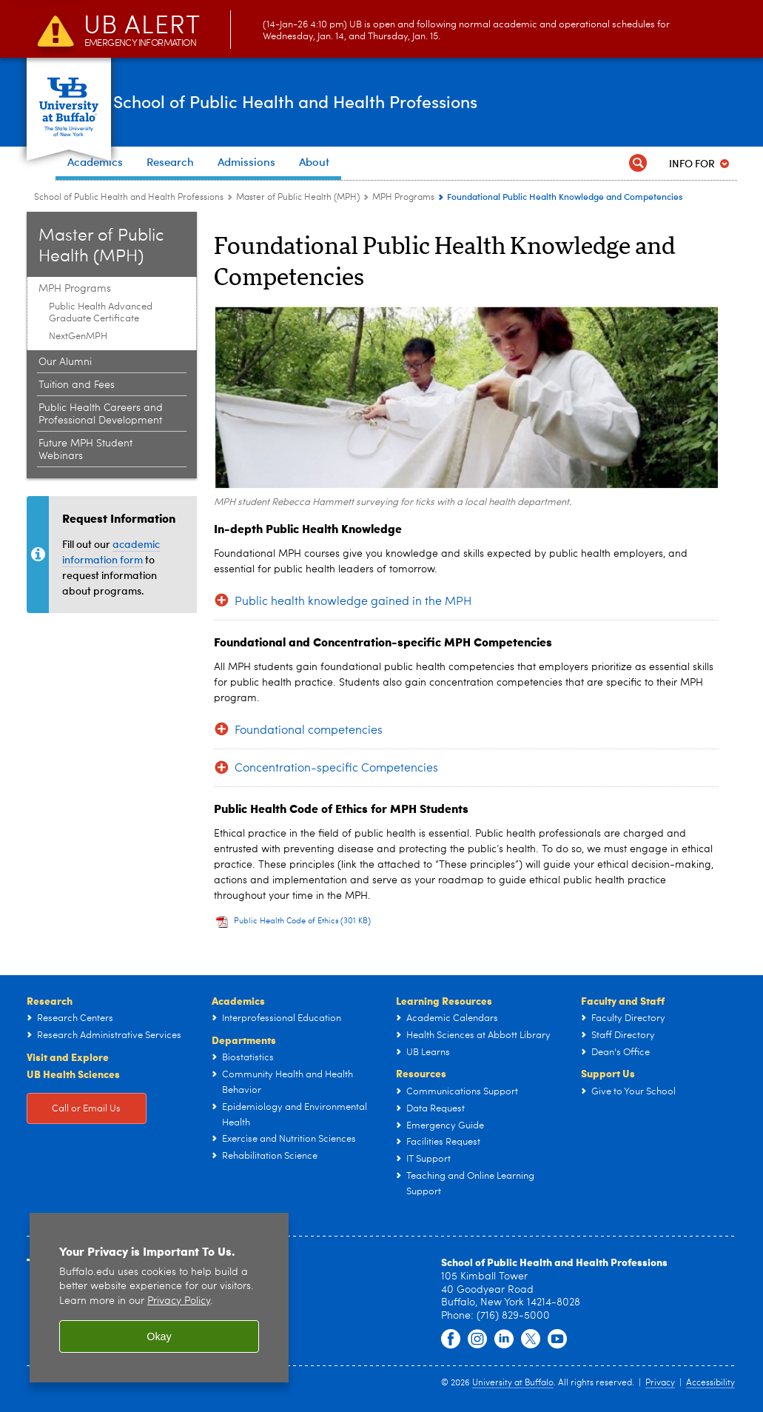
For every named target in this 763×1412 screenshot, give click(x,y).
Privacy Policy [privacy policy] (178, 1301)
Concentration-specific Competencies (336, 768)
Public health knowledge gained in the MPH (353, 602)
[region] (159, 1297)
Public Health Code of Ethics (303, 921)
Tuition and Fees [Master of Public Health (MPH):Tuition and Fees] (76, 385)
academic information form (111, 551)
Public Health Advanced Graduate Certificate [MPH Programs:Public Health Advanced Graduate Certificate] (100, 313)
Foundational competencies (309, 731)
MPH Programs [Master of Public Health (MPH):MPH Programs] (403, 197)
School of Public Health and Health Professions (367, 101)
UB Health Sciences (73, 1073)
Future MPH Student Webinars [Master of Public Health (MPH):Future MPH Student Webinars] (85, 449)
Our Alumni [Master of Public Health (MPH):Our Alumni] (65, 362)
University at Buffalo (513, 1383)
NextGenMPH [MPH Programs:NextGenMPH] (78, 336)
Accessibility (710, 1383)
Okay (159, 1336)
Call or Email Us (86, 1109)
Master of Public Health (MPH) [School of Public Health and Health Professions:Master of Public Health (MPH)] (298, 197)
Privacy (660, 1383)
